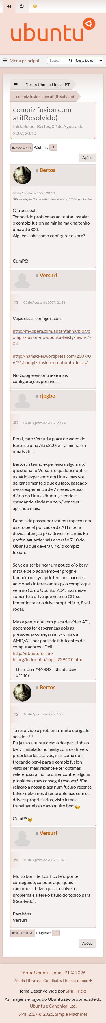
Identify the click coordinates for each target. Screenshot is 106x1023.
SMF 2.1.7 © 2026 (35, 1014)
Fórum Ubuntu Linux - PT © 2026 (53, 972)
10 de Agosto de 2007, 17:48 (44, 860)
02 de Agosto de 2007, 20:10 (34, 193)
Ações (87, 157)
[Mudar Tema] (35, 6)
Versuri (48, 275)
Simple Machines (71, 1014)
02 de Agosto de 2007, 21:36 (44, 302)
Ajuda (19, 980)
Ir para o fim (21, 147)
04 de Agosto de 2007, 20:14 (44, 423)
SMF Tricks (76, 990)
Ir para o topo (22, 933)
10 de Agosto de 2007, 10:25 (44, 714)
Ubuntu (37, 1005)
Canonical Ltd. (63, 1005)
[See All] (16, 84)
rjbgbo (47, 395)
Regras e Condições (45, 980)
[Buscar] (70, 60)
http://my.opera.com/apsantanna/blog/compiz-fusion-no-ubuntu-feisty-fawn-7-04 (52, 337)
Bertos (47, 170)
